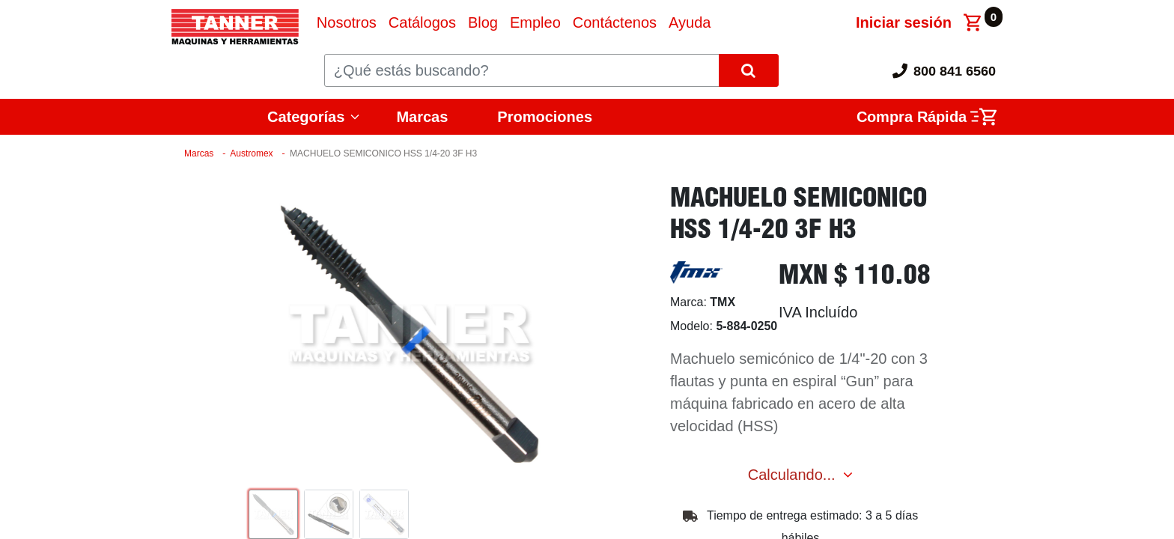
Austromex (251, 153)
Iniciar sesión (904, 22)
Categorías (305, 117)
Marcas (422, 117)
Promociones (544, 117)
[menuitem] (347, 22)
